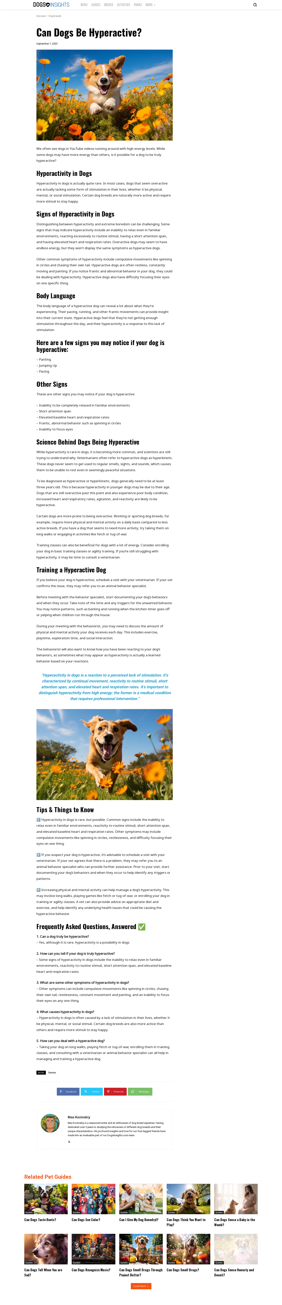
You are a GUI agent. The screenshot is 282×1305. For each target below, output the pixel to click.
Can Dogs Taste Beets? (43, 1219)
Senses (52, 1072)
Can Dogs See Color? (88, 1219)
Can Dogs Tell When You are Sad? (43, 1272)
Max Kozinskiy (79, 1117)
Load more (141, 1286)
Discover (41, 16)
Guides (29, 1212)
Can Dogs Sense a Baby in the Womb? (235, 1221)
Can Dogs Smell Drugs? (185, 1269)
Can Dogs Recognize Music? (88, 1272)
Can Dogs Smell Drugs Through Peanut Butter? (139, 1272)
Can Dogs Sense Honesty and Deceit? (234, 1272)
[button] (255, 4)
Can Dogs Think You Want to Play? (187, 1221)
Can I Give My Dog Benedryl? (133, 1221)
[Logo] (51, 5)
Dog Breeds (55, 16)
